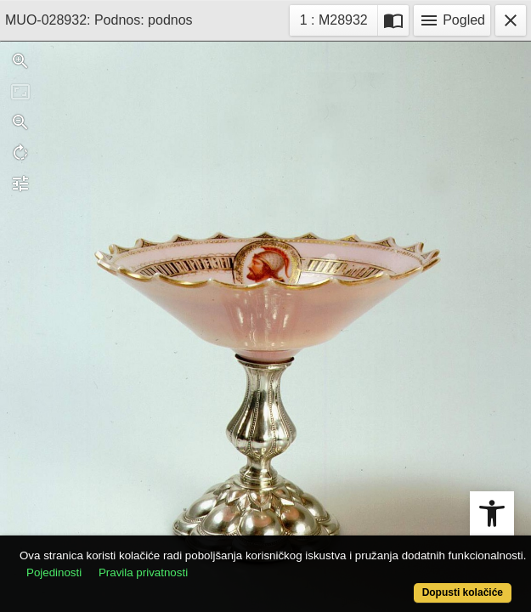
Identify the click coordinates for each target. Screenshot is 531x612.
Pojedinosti (54, 572)
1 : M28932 (338, 18)
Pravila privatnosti (143, 572)
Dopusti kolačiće (462, 592)
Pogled (452, 20)
